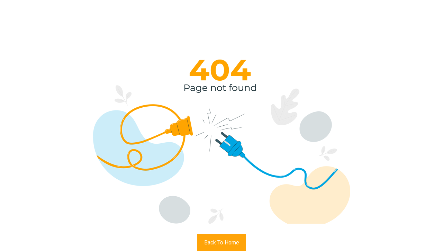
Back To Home (221, 242)
